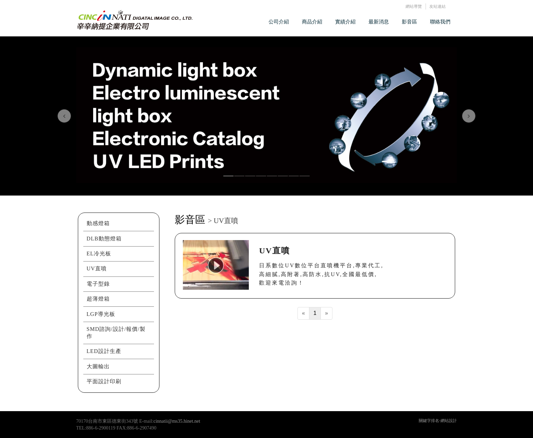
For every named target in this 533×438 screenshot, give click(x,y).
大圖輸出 (98, 366)
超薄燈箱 (98, 299)
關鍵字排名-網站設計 (438, 420)
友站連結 (437, 6)
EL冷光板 (99, 253)
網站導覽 (414, 6)
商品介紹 (312, 21)
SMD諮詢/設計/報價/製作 (116, 332)
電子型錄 (98, 284)
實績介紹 (345, 21)
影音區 (409, 21)
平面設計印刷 (104, 381)
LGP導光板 (101, 314)
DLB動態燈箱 (104, 238)
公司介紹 (279, 21)
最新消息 (378, 21)
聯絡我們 (440, 21)
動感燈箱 (98, 223)
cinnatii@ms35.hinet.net (177, 421)
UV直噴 (97, 268)
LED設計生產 (104, 351)
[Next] (326, 313)
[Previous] (303, 313)
